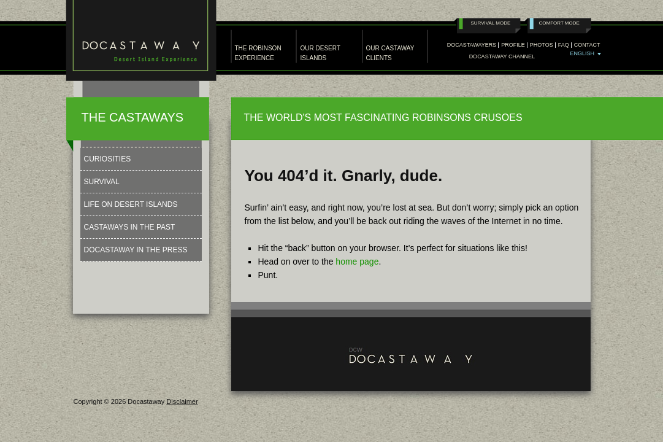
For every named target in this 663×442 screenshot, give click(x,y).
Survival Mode (491, 23)
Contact (587, 45)
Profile (513, 45)
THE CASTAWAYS (133, 117)
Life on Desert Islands (131, 204)
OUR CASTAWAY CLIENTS (390, 53)
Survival (102, 181)
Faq (563, 45)
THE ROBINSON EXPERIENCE (258, 53)
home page (356, 261)
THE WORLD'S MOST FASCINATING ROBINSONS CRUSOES (383, 117)
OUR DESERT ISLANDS (320, 53)
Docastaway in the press (136, 250)
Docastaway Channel (502, 57)
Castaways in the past (129, 227)
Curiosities (107, 159)
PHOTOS (541, 45)
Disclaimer (181, 401)
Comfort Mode (559, 23)
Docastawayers (472, 45)
